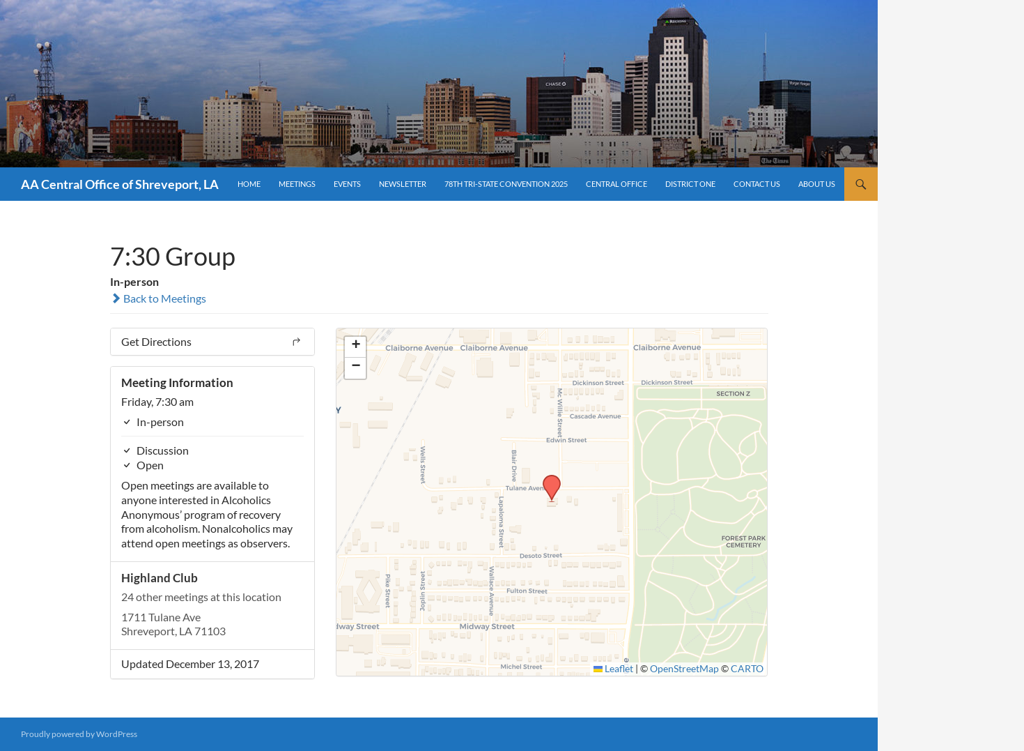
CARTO (747, 668)
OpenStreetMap (684, 668)
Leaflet (614, 668)
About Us (816, 183)
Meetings (297, 183)
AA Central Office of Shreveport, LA (120, 184)
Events (347, 183)
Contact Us (757, 183)
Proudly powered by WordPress (79, 734)
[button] (547, 479)
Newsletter (402, 183)
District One (690, 183)
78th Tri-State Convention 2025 (506, 183)
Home (249, 183)
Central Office (616, 183)
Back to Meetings (158, 298)
